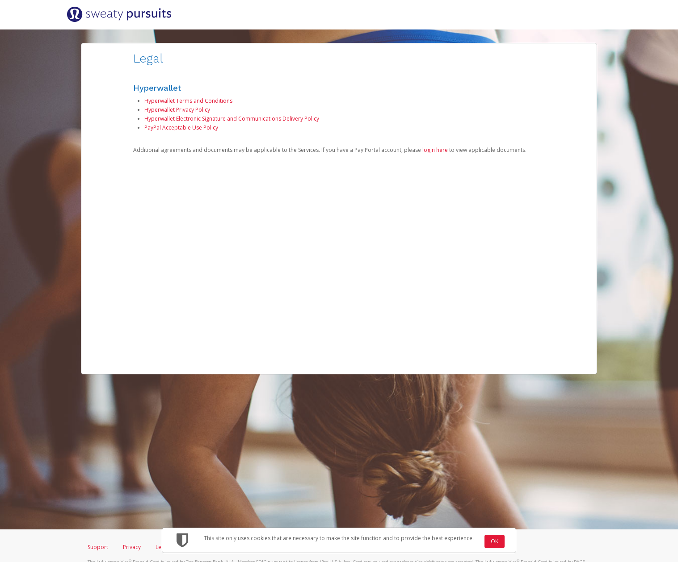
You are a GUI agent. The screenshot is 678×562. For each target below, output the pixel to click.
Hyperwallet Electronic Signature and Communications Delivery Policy (231, 118)
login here (435, 150)
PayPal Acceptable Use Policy (181, 127)
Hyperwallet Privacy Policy (177, 109)
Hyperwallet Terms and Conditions (188, 101)
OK (494, 541)
